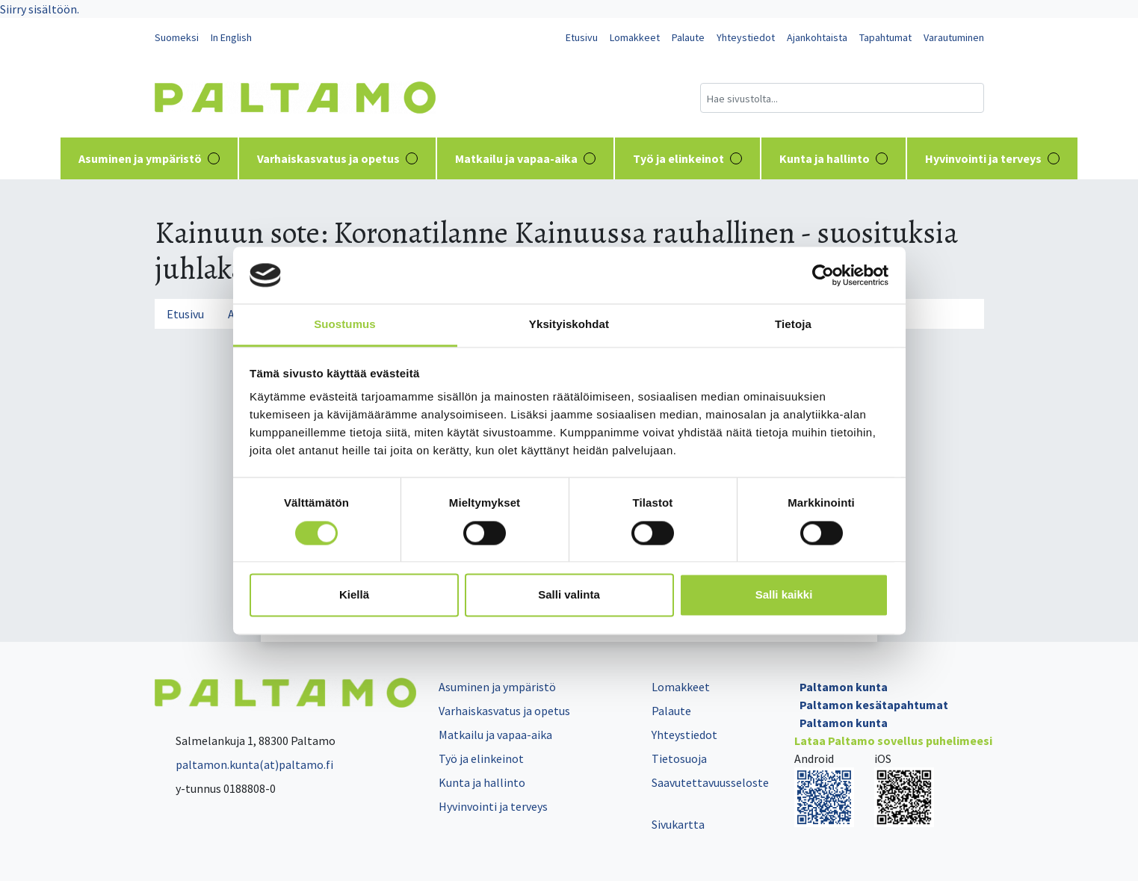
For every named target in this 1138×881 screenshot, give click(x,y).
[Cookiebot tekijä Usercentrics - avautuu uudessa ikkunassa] (823, 275)
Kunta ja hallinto (833, 158)
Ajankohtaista (817, 37)
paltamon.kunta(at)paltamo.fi (244, 764)
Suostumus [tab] (345, 324)
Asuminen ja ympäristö (149, 158)
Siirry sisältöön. (39, 8)
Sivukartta (678, 824)
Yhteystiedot (746, 37)
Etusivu (582, 37)
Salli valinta (569, 595)
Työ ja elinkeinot (687, 158)
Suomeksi (177, 37)
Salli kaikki (784, 595)
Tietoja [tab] (793, 324)
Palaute (688, 37)
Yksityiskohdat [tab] (569, 324)
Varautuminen (954, 37)
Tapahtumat (885, 37)
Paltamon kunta (844, 686)
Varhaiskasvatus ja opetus (337, 158)
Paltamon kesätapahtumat (874, 704)
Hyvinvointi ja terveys (992, 158)
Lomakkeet (635, 37)
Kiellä (354, 595)
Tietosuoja (679, 758)
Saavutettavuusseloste (710, 782)
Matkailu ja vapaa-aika (525, 158)
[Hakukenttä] (842, 98)
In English (231, 37)
